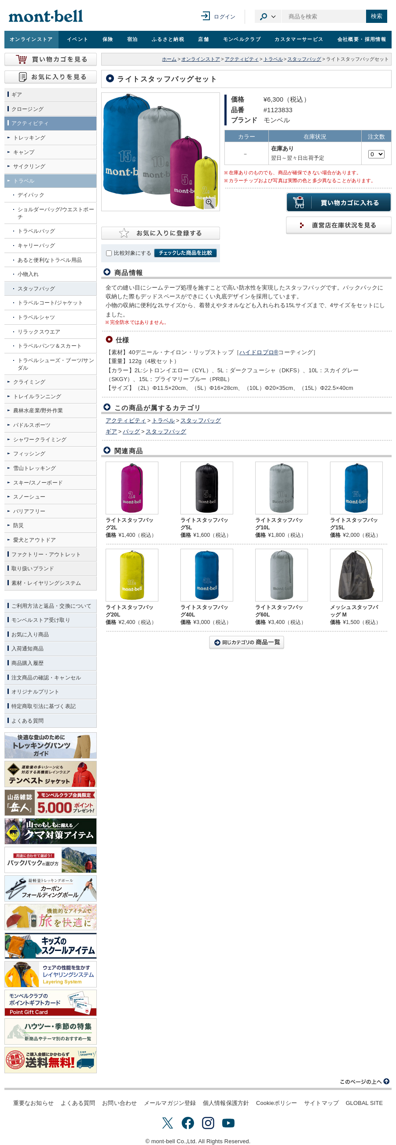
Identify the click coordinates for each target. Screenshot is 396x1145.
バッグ (131, 431)
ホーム (169, 59)
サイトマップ (321, 1103)
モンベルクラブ (242, 39)
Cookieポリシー (276, 1103)
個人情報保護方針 (226, 1103)
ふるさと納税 (168, 39)
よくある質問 (78, 1103)
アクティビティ (242, 59)
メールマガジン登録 (170, 1103)
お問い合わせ (119, 1103)
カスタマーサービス (299, 39)
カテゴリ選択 (268, 16)
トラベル (273, 59)
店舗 (203, 39)
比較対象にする (132, 253)
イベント (77, 39)
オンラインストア (31, 39)
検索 (376, 16)
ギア (111, 431)
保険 (108, 39)
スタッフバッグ (304, 59)
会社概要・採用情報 (361, 39)
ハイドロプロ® (259, 352)
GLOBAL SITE (364, 1103)
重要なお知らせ (33, 1103)
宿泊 (132, 39)
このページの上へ (365, 1081)
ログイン (224, 17)
